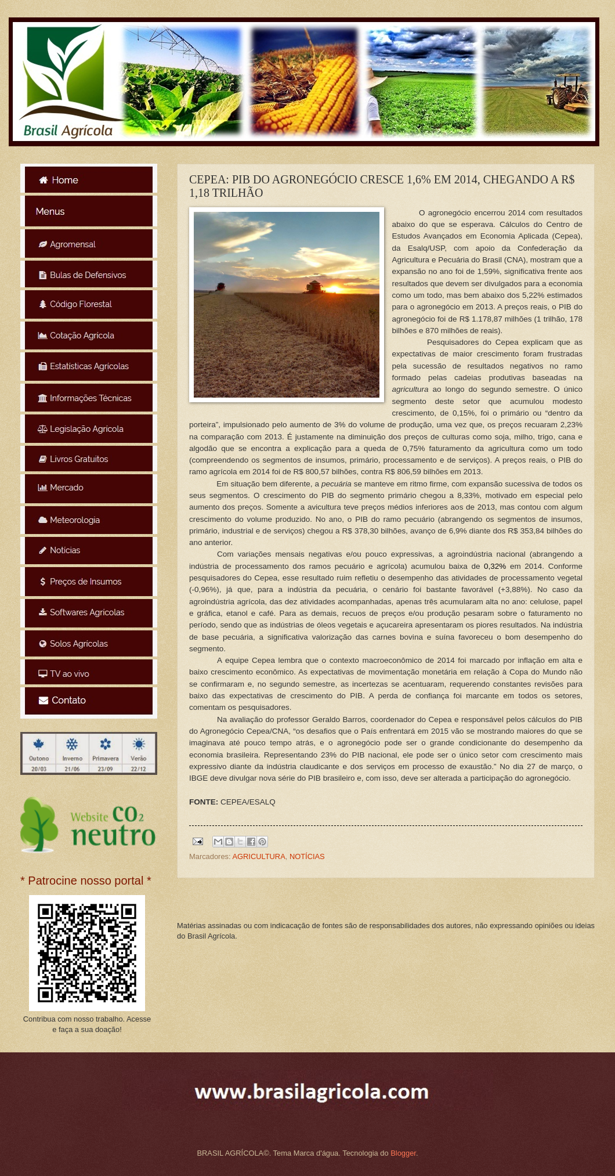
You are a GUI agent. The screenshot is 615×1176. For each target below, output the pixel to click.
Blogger (403, 1153)
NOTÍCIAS (307, 856)
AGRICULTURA (258, 856)
